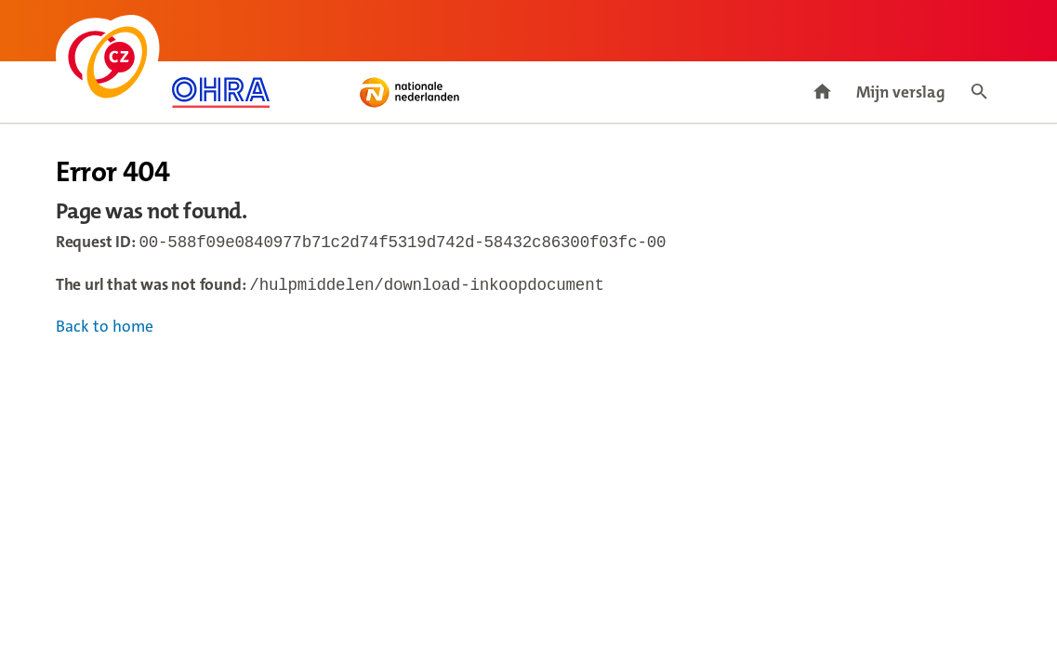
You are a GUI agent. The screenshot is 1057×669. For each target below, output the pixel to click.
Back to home (104, 330)
